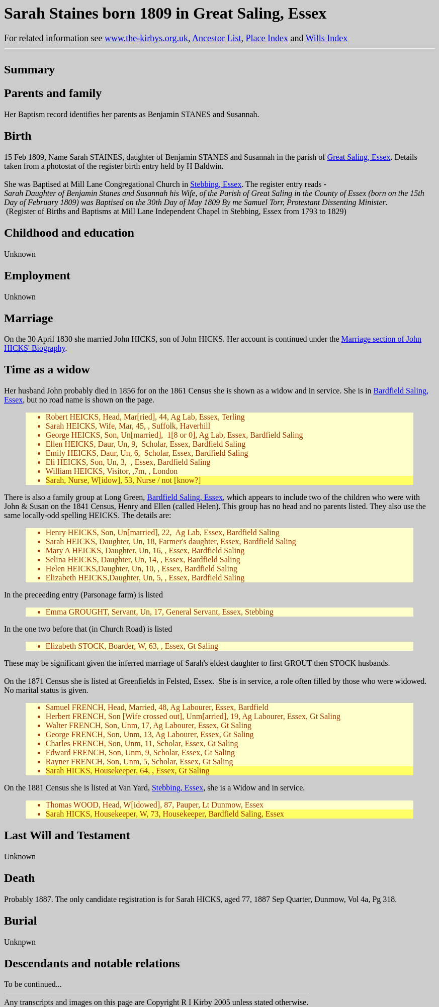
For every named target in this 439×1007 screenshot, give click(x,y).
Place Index (266, 38)
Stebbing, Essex (215, 184)
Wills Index (327, 38)
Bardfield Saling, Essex (185, 497)
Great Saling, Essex (359, 157)
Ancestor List (216, 38)
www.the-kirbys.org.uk (146, 38)
